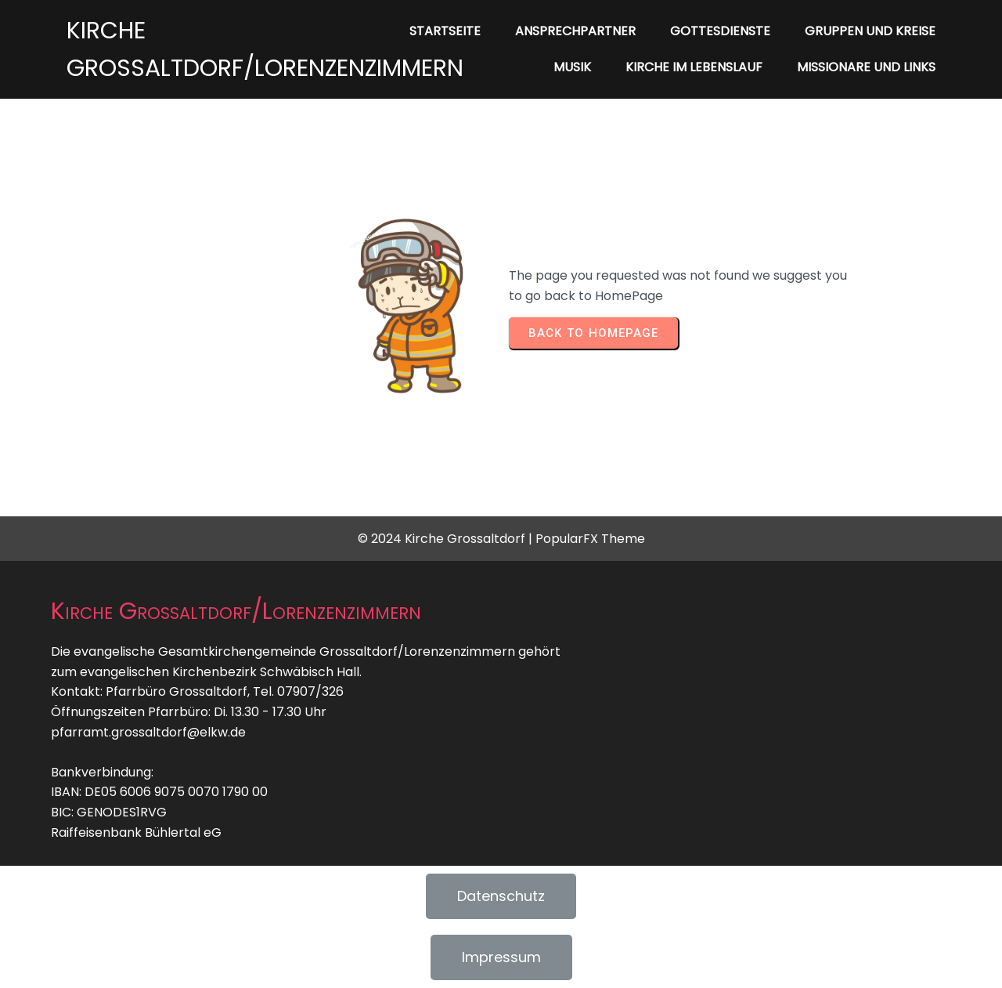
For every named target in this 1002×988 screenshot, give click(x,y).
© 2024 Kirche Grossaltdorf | (446, 539)
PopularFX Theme (590, 539)
